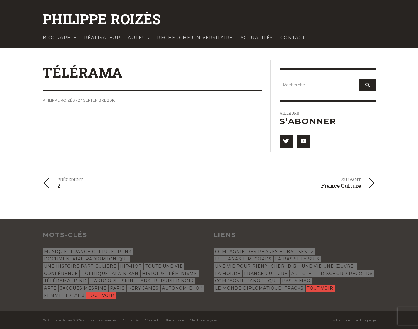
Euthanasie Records (243, 259)
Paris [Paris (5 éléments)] (117, 288)
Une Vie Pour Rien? (241, 266)
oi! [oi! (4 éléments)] (199, 288)
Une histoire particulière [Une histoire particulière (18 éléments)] (80, 266)
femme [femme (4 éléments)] (53, 295)
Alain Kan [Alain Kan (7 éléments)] (125, 273)
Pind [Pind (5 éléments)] (80, 280)
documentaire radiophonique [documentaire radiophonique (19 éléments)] (86, 259)
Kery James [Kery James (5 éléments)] (143, 288)
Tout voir (101, 295)
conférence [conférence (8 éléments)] (61, 273)
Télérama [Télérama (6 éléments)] (57, 280)
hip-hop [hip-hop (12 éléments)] (131, 266)
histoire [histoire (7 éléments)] (153, 273)
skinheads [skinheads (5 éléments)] (136, 280)
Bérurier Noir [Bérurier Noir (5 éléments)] (174, 280)
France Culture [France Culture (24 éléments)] (92, 251)
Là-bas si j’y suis (297, 259)
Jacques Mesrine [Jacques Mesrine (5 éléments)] (83, 288)
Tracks (294, 288)
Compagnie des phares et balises (261, 251)
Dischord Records (347, 273)
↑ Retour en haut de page (354, 320)
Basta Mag (296, 280)
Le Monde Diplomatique (248, 288)
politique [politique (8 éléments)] (94, 273)
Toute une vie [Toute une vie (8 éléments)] (164, 266)
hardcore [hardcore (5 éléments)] (104, 280)
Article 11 (304, 273)
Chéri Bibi (284, 266)
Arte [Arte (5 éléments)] (50, 288)
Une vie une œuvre (328, 266)
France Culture (266, 273)
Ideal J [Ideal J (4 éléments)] (75, 295)
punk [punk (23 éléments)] (125, 251)
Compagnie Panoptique (247, 280)
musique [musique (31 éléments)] (55, 251)
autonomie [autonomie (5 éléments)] (177, 288)
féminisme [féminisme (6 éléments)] (183, 273)
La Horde (228, 273)
